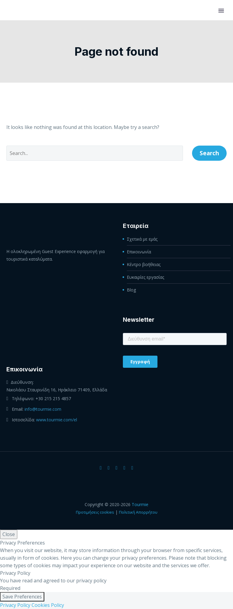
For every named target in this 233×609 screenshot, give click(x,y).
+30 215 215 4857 (53, 398)
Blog (131, 290)
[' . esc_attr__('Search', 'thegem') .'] (94, 153)
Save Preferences (22, 596)
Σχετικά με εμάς (142, 239)
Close (8, 534)
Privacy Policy (15, 605)
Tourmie (140, 504)
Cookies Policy (48, 605)
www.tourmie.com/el (56, 420)
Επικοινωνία (139, 252)
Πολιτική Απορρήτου (138, 512)
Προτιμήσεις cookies (95, 512)
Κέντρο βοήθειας (143, 264)
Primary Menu (221, 10)
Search (209, 153)
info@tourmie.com (43, 409)
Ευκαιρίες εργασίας (145, 277)
